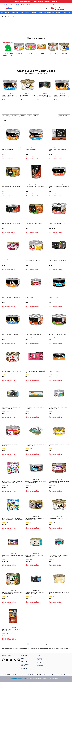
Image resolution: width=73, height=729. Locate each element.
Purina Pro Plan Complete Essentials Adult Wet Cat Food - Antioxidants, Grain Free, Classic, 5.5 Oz (59, 186)
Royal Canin (53, 53)
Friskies (30, 53)
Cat (3, 16)
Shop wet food (36, 75)
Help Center (24, 661)
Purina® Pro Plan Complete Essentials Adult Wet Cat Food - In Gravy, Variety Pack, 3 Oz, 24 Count (59, 149)
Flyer (24, 4)
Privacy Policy (43, 674)
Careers (23, 658)
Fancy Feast (64, 53)
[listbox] (36, 48)
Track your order (31, 4)
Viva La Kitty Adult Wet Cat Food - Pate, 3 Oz (12, 259)
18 (44, 644)
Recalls (30, 674)
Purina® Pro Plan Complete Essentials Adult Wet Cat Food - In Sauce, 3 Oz (9, 97)
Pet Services (24, 655)
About (38, 655)
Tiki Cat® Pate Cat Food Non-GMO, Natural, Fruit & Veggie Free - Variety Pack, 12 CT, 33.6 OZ (35, 371)
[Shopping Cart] (70, 9)
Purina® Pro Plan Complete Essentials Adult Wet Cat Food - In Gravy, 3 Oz (61, 97)
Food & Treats (8, 16)
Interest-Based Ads (53, 674)
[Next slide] (67, 48)
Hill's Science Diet (19, 53)
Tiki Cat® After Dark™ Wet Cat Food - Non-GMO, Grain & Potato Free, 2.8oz (44, 97)
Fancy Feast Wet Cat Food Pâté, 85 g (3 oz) (58, 518)
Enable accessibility (9, 4)
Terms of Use (35, 674)
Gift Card (18, 4)
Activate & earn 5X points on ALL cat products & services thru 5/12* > (36, 1)
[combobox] (33, 8)
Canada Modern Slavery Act (65, 674)
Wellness (41, 53)
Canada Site (40, 665)
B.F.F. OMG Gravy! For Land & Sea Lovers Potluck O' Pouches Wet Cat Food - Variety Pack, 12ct (12, 519)
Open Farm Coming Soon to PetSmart (8, 54)
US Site (39, 662)
